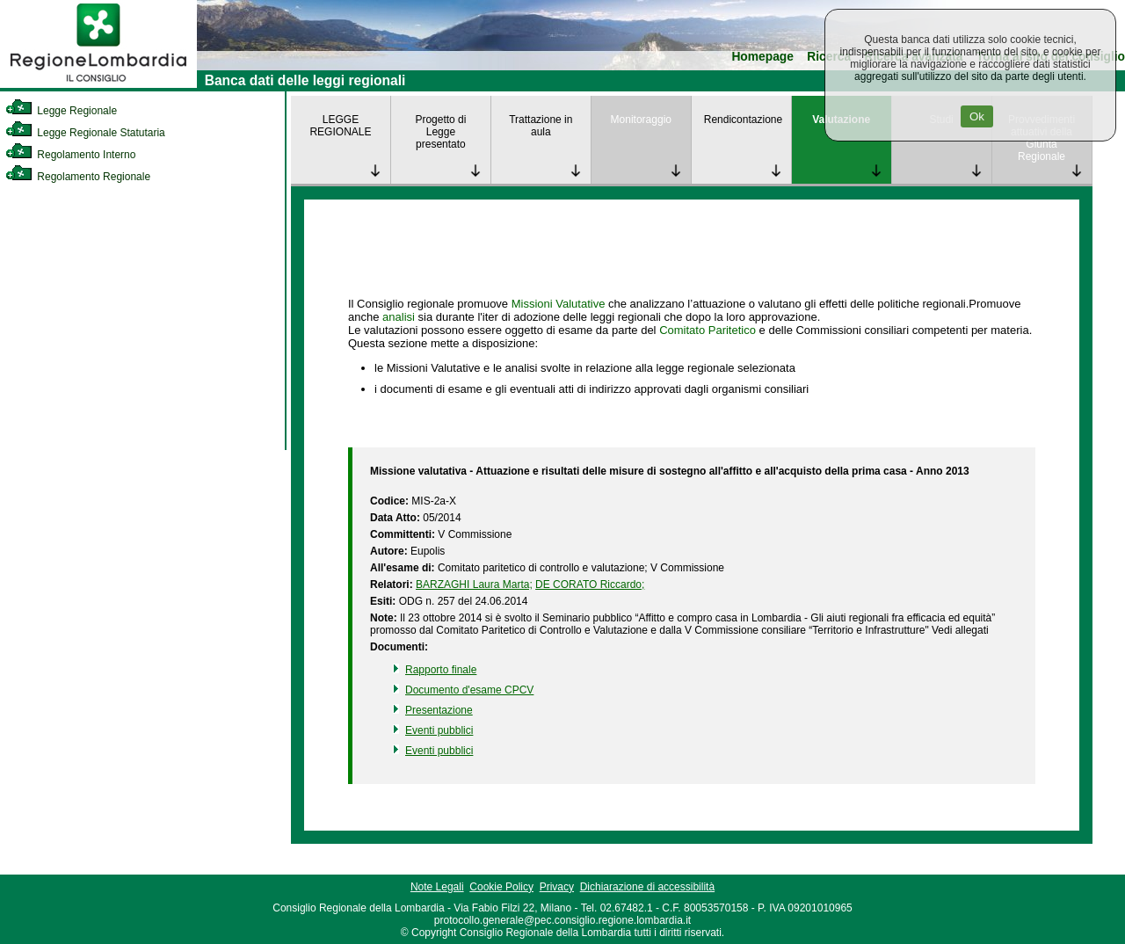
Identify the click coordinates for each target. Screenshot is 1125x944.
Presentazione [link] (439, 710)
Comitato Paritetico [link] (707, 330)
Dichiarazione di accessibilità (647, 887)
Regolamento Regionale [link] (77, 177)
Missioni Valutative (559, 303)
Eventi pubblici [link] (439, 730)
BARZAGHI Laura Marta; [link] (474, 584)
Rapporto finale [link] (440, 670)
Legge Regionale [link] (61, 111)
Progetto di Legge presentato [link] (440, 131)
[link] (98, 84)
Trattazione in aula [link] (540, 125)
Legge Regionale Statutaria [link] (85, 133)
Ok (976, 116)
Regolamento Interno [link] (70, 155)
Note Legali (437, 887)
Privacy (557, 887)
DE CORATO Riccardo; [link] (589, 584)
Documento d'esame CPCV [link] (469, 690)
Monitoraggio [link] (641, 119)
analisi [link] (398, 316)
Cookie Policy (501, 887)
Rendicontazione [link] (743, 119)
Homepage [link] (762, 56)
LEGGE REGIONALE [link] (340, 125)
